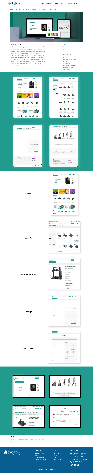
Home (42, 3)
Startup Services (39, 453)
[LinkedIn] (78, 465)
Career (55, 455)
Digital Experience (39, 457)
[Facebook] (72, 465)
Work (56, 3)
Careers (69, 3)
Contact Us (77, 3)
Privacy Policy (58, 459)
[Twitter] (75, 465)
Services (49, 3)
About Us (62, 3)
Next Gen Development (40, 459)
